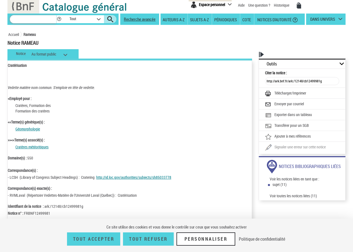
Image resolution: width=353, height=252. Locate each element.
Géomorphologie (27, 129)
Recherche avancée (140, 19)
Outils (272, 64)
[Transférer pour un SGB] (287, 126)
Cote (246, 19)
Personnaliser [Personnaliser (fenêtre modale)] (206, 239)
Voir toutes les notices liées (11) (293, 195)
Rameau (29, 34)
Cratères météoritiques (32, 146)
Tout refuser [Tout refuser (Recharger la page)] (148, 239)
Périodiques (225, 19)
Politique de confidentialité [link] (262, 239)
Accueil (13, 34)
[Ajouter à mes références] (288, 136)
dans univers (322, 20)
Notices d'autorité (274, 19)
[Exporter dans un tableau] (288, 115)
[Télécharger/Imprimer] (285, 93)
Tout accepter (93, 239)
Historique (282, 5)
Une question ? (259, 5)
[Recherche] (33, 19)
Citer (276, 72)
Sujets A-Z (199, 19)
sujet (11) (279, 184)
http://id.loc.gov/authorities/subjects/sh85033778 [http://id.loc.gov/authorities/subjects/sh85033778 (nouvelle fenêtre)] (133, 177)
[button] (59, 19)
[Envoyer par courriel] (284, 104)
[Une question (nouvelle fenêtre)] (295, 147)
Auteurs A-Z (173, 19)
